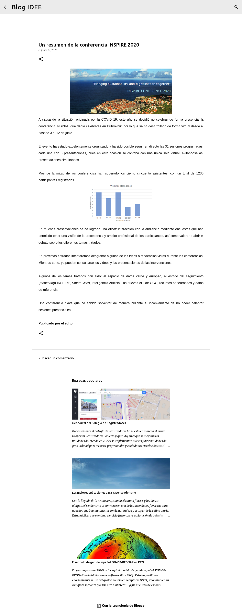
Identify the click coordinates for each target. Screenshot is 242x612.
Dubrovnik (114, 126)
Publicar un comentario (56, 358)
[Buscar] (47, 7)
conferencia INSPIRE (53, 126)
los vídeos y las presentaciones (117, 262)
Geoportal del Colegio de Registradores (99, 423)
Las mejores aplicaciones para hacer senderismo (104, 492)
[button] (40, 59)
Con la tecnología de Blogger (121, 606)
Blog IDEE (26, 7)
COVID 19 (109, 119)
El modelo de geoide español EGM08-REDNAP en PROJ (108, 562)
